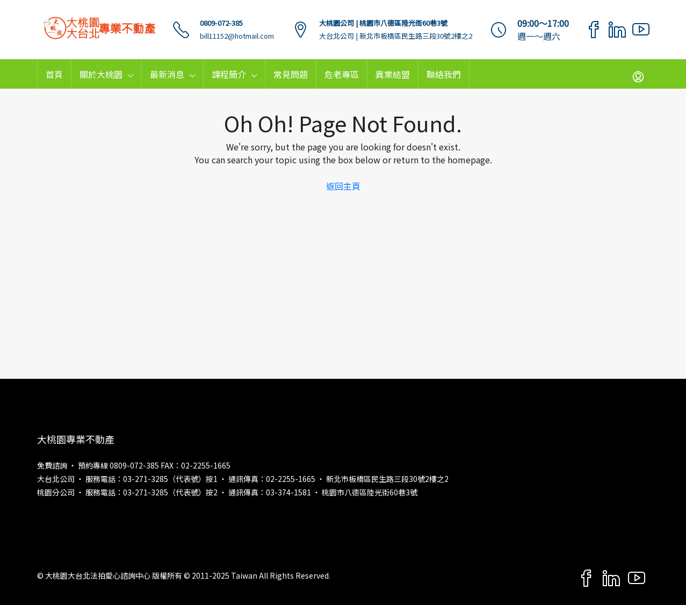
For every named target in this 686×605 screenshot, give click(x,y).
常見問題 (290, 74)
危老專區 (341, 74)
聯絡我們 (444, 74)
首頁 (54, 74)
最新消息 (167, 74)
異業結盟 (393, 74)
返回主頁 (343, 185)
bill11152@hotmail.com (237, 36)
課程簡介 (229, 74)
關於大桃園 (101, 74)
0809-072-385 (221, 23)
